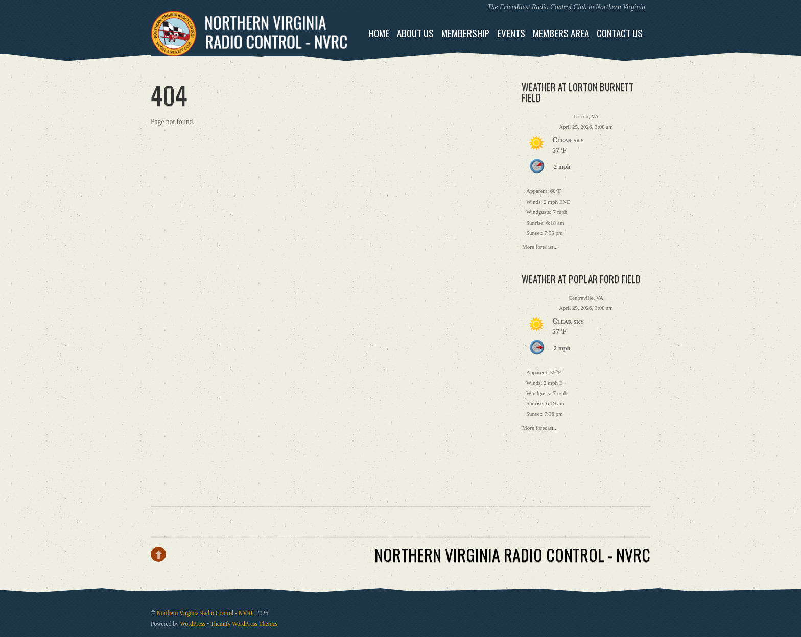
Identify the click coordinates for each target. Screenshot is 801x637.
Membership (465, 33)
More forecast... (540, 245)
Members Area (561, 33)
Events (511, 33)
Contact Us (620, 33)
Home (379, 33)
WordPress (193, 624)
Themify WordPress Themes (243, 624)
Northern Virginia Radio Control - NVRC (206, 613)
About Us (415, 33)
